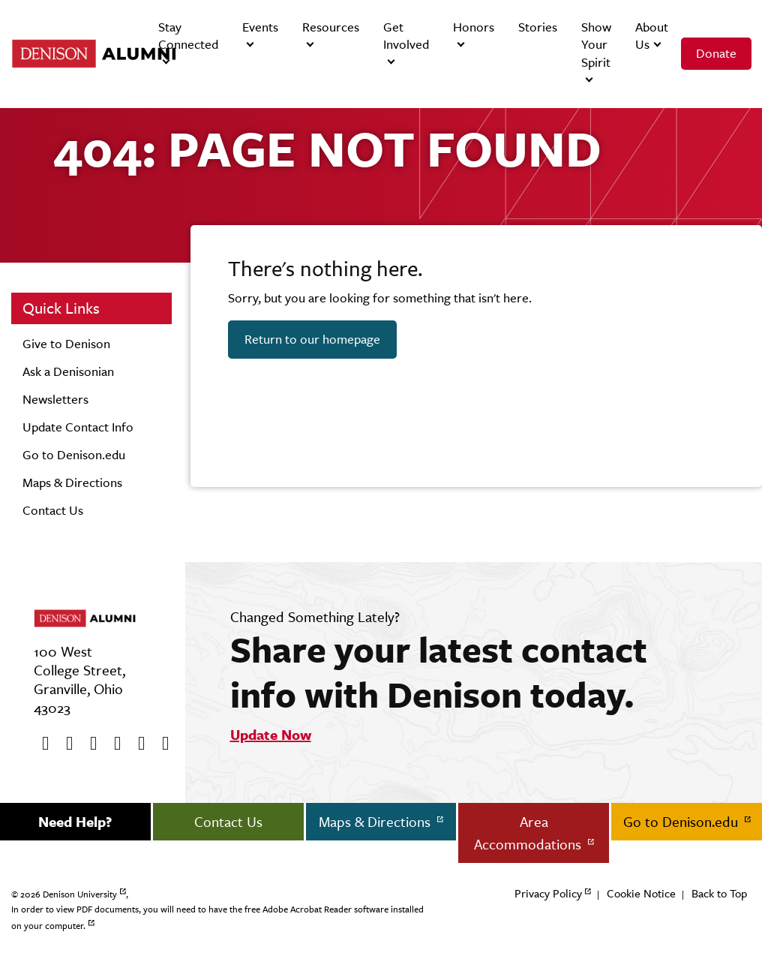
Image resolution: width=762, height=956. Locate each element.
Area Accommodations (529, 833)
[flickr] (136, 743)
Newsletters (55, 399)
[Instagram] (112, 743)
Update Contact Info (78, 427)
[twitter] (64, 743)
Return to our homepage (312, 339)
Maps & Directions (72, 482)
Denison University (80, 894)
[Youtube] (88, 743)
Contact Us (52, 510)
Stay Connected (188, 36)
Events (260, 27)
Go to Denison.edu (73, 454)
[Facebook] (40, 743)
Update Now (270, 734)
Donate (716, 53)
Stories (537, 27)
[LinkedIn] (160, 743)
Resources (330, 27)
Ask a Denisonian (68, 371)
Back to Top (719, 893)
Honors (473, 27)
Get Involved (406, 36)
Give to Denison (66, 343)
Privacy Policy (548, 893)
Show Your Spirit (596, 45)
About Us (651, 36)
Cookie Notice (641, 893)
